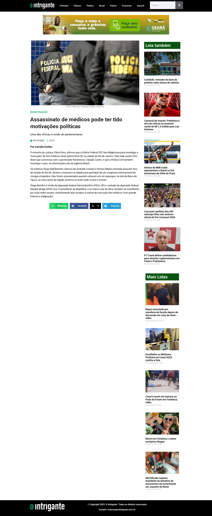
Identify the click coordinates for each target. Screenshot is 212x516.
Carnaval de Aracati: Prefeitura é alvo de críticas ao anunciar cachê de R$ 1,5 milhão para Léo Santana (162, 125)
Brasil (102, 5)
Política (90, 5)
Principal (64, 5)
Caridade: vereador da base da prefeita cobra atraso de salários (161, 81)
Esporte (140, 5)
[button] (31, 24)
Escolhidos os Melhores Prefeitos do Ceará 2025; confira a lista (158, 357)
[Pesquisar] (179, 5)
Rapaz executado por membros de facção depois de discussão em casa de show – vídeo (161, 313)
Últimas (77, 5)
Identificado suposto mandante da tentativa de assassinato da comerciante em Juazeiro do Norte (160, 482)
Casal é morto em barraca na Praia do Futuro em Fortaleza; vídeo (161, 399)
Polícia (113, 5)
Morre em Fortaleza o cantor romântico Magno (160, 440)
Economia (127, 5)
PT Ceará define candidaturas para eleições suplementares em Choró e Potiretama (162, 258)
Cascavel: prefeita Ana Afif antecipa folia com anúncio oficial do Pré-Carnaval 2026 (159, 214)
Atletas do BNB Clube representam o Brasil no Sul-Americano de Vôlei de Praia (159, 170)
